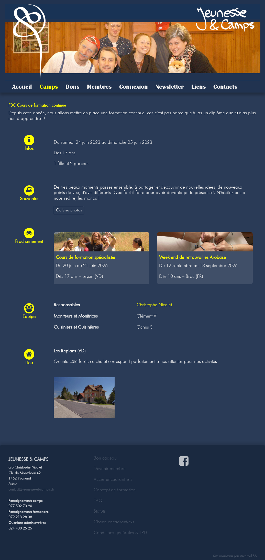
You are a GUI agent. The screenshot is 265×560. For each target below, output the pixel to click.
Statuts (100, 511)
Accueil (22, 87)
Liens (198, 87)
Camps (49, 87)
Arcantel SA (248, 556)
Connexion (133, 87)
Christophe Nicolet (154, 305)
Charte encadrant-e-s (114, 522)
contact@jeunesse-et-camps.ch (31, 489)
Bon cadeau (105, 458)
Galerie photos (69, 209)
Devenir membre (110, 468)
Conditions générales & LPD (120, 532)
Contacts (225, 87)
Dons (72, 87)
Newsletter (170, 87)
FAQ (98, 500)
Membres (99, 87)
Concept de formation (115, 490)
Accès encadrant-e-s (113, 479)
